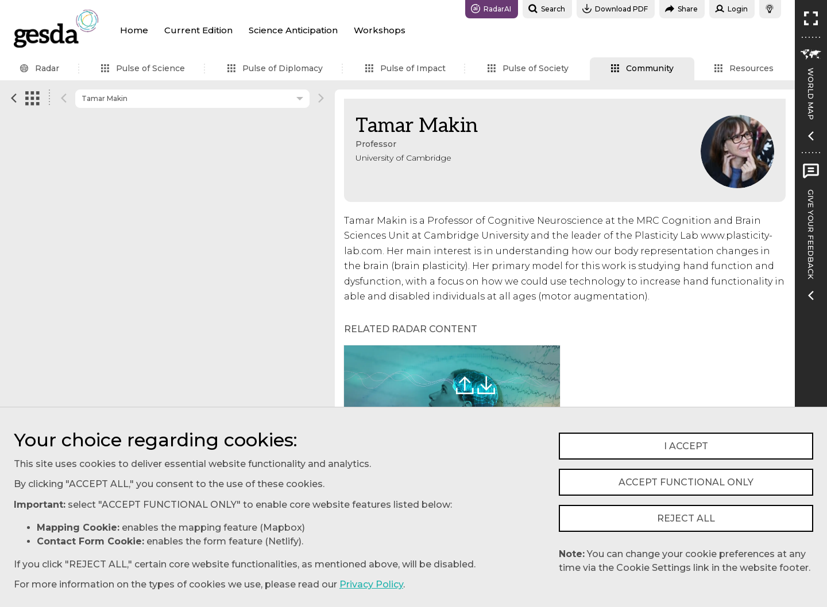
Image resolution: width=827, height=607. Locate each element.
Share (681, 8)
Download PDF (615, 8)
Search (546, 8)
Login (731, 8)
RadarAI (491, 8)
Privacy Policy (371, 584)
